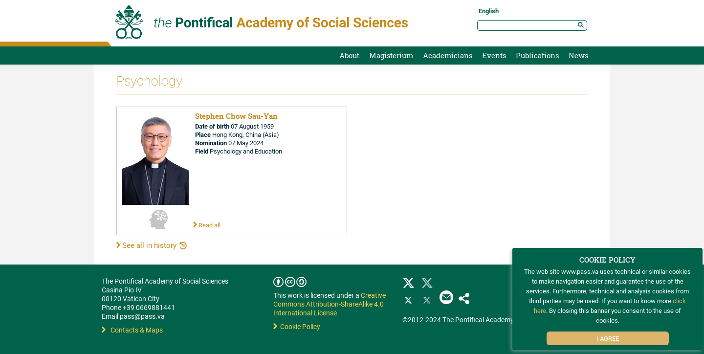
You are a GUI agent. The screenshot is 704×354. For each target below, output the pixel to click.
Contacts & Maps (132, 329)
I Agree (607, 338)
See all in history (146, 245)
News (578, 55)
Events (494, 55)
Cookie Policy (296, 326)
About (349, 55)
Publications (537, 55)
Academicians (447, 55)
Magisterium (391, 55)
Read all (206, 225)
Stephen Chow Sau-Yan (236, 116)
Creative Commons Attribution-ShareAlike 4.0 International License (329, 303)
